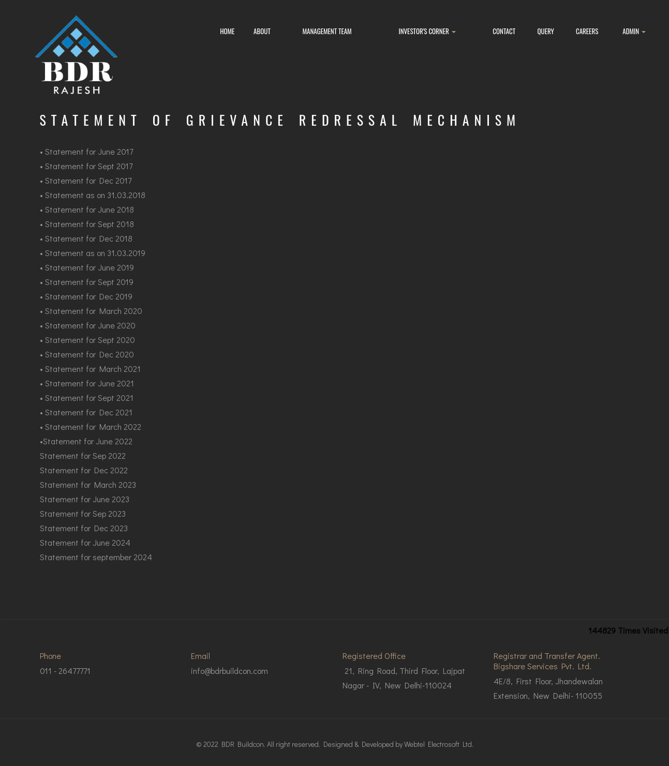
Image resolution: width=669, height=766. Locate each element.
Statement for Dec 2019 (88, 304)
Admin (634, 31)
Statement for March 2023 (88, 493)
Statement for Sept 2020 (90, 348)
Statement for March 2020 (93, 319)
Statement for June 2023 (84, 507)
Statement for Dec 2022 (84, 478)
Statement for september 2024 (96, 565)
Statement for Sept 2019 (89, 290)
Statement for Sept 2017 (88, 174)
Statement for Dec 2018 (88, 247)
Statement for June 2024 (85, 551)
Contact (504, 31)
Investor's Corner (426, 31)
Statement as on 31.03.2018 (95, 203)
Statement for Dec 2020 (89, 362)
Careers (587, 31)
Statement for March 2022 (93, 435)
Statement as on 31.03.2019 (95, 261)
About (262, 31)
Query (546, 31)
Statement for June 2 (83, 333)
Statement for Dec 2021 (88, 420)
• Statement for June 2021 (87, 391)
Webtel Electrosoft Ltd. (438, 744)
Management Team (327, 31)
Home (227, 31)
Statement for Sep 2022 (83, 464)
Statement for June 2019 (89, 276)
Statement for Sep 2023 (83, 522)
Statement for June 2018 (89, 218)
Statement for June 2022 (87, 449)
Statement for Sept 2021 (89, 406)
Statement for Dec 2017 (88, 189)
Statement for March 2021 (93, 377)
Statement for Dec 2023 (84, 536)
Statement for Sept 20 (85, 232)
